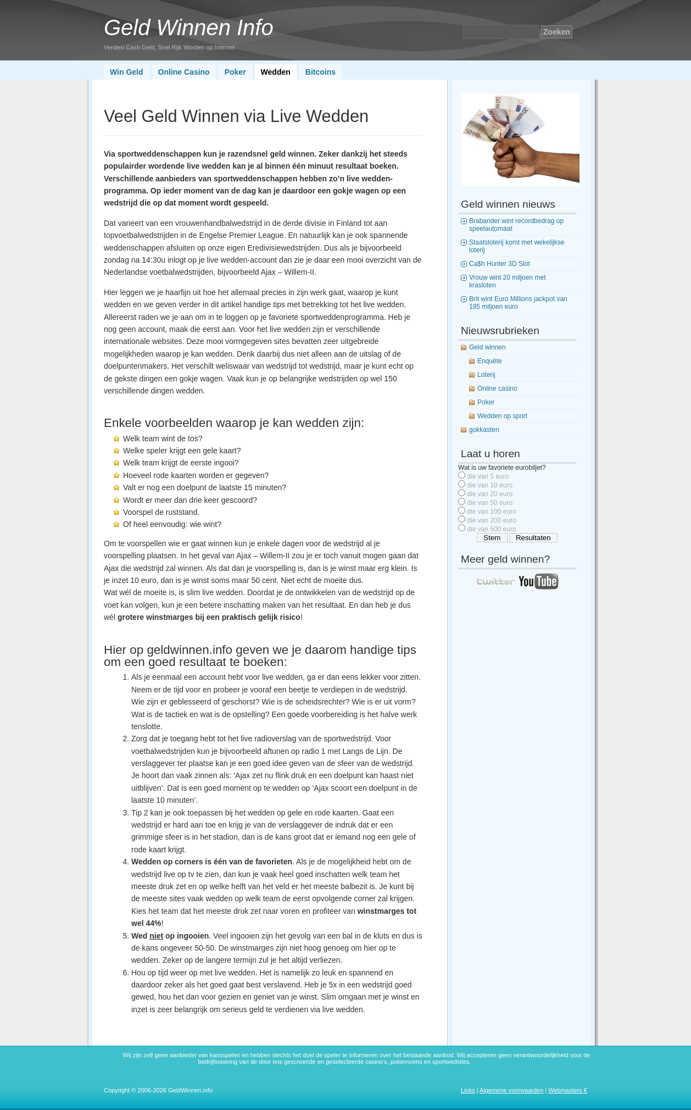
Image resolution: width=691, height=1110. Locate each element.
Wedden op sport (502, 416)
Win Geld (126, 72)
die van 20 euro (489, 494)
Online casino (497, 388)
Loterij (486, 375)
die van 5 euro (488, 476)
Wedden (276, 72)
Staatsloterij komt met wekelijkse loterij (516, 246)
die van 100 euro (491, 511)
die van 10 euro (489, 485)
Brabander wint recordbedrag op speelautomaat (516, 224)
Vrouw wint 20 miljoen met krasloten (507, 281)
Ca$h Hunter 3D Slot (499, 264)
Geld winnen (487, 347)
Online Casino (184, 72)
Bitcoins (320, 72)
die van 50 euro (489, 503)
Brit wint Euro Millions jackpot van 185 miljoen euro (518, 302)
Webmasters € (567, 1090)
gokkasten (484, 430)
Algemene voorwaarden (511, 1090)
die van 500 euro (491, 529)
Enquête (489, 361)
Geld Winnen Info (189, 27)
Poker (235, 72)
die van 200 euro (491, 520)
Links (468, 1090)
